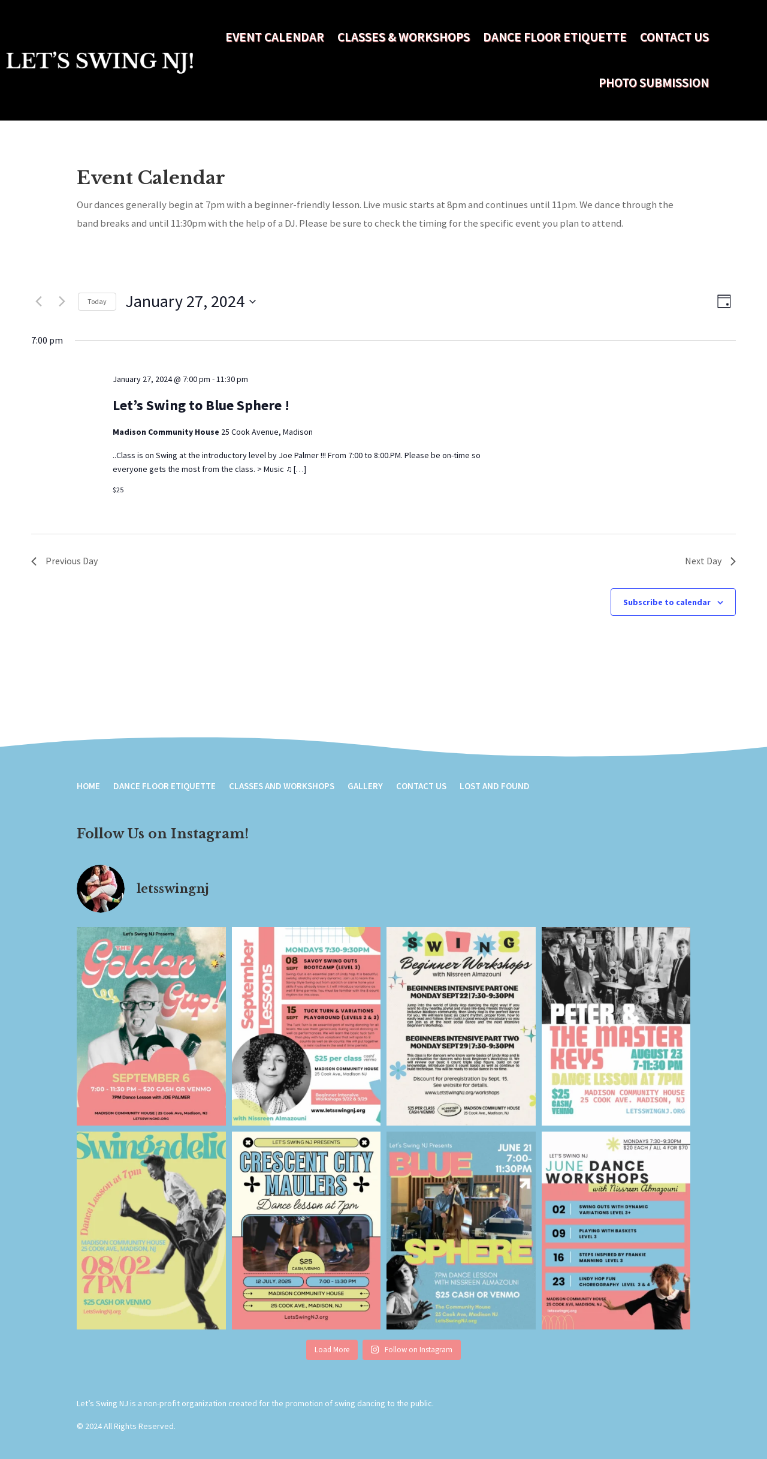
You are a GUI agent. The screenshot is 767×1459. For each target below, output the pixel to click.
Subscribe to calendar (667, 602)
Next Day (710, 561)
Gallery (365, 787)
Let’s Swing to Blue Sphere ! (201, 405)
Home (88, 787)
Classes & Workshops (403, 37)
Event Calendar (274, 37)
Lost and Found (495, 787)
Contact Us (674, 37)
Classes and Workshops (281, 787)
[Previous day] (38, 301)
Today (97, 301)
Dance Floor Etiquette (555, 37)
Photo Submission (654, 82)
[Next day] (62, 301)
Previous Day (64, 561)
